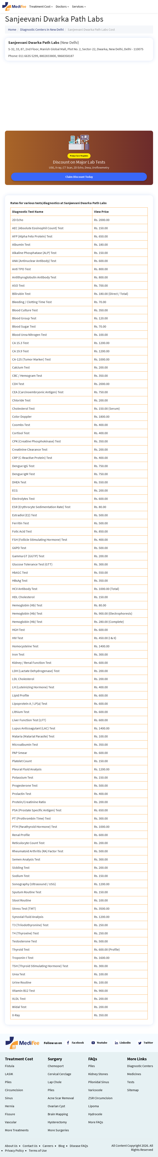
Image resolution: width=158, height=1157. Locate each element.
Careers (48, 1146)
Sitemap (133, 1090)
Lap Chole (55, 1082)
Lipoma (93, 1106)
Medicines (134, 1074)
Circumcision (14, 1090)
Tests (130, 1082)
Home (12, 29)
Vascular (11, 1122)
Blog (61, 1146)
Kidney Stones (98, 1074)
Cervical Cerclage (59, 1074)
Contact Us (30, 1146)
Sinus (9, 1098)
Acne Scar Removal (61, 1098)
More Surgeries (58, 1130)
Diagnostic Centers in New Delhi (42, 29)
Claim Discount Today (79, 177)
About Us (11, 1146)
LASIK (9, 1074)
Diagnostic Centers (140, 1066)
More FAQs (95, 1122)
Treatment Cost (41, 6)
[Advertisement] (79, 91)
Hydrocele (95, 1114)
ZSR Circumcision (100, 1098)
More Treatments (17, 1130)
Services (79, 6)
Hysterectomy (57, 1122)
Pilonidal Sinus (98, 1082)
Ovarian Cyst (56, 1106)
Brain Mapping (58, 1114)
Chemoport (56, 1066)
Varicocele (95, 1090)
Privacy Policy (14, 1150)
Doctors (62, 6)
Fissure (10, 1114)
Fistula (9, 1066)
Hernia (9, 1106)
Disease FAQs (79, 1146)
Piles (8, 1082)
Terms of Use (38, 1150)
